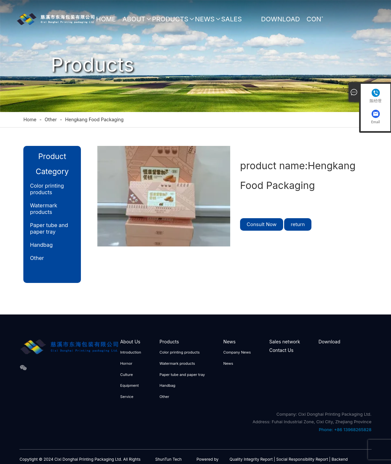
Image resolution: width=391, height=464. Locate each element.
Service (126, 396)
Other (37, 258)
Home (106, 19)
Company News (237, 352)
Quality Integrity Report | (252, 459)
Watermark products (43, 208)
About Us (133, 22)
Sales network (238, 22)
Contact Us (322, 22)
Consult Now (262, 224)
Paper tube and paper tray (49, 228)
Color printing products (47, 189)
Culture (126, 374)
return (298, 224)
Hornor (126, 363)
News (205, 19)
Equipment (129, 385)
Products (170, 19)
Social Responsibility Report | (303, 459)
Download (280, 19)
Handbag (41, 245)
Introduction (130, 352)
